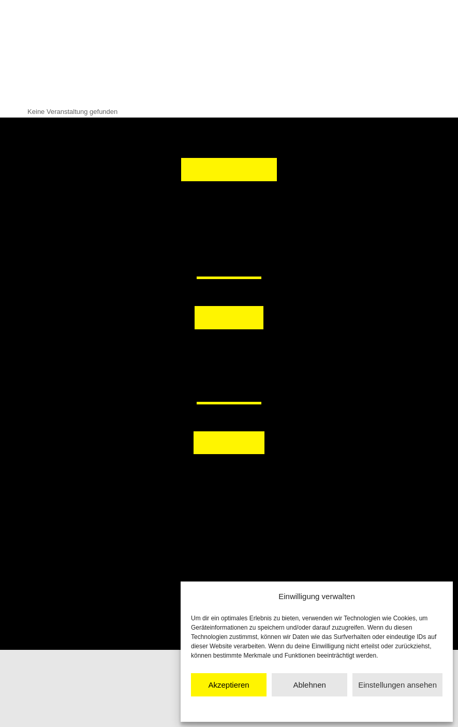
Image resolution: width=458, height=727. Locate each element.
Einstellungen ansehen (397, 684)
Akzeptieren (228, 684)
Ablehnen (309, 684)
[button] (179, 353)
